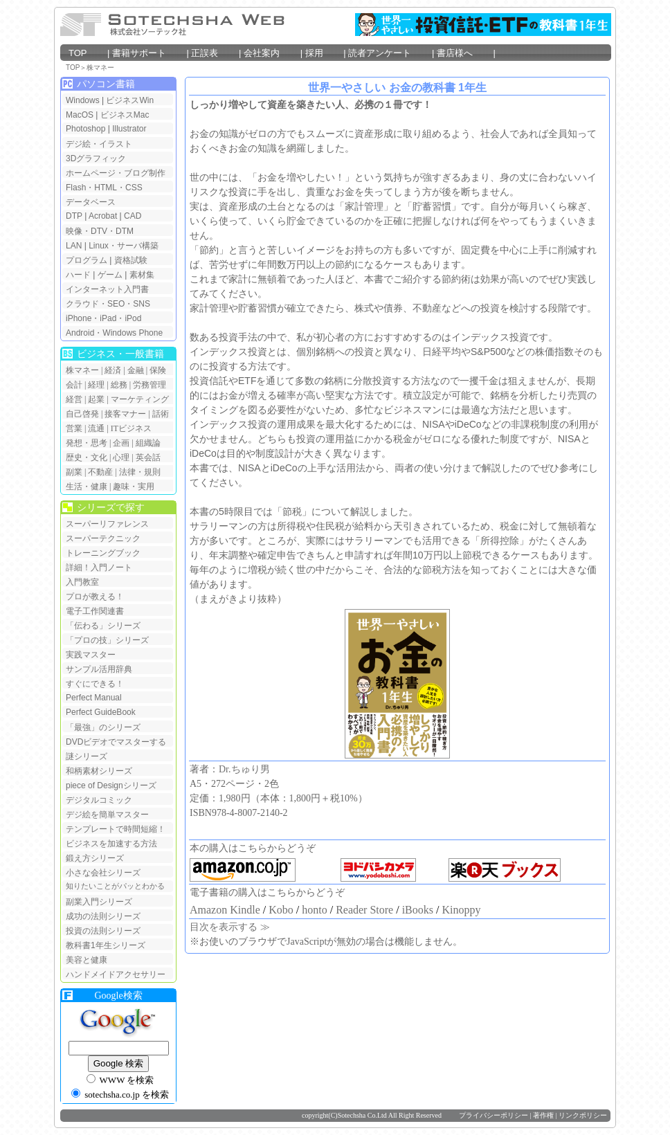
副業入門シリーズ (99, 902)
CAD (132, 216)
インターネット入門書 (107, 289)
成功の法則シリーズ (103, 916)
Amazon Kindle (225, 910)
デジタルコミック (99, 800)
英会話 (148, 457)
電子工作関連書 (95, 611)
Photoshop (87, 129)
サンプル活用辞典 (99, 669)
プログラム (86, 260)
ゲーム (110, 275)
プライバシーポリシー (493, 1115)
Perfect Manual (94, 697)
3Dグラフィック (96, 158)
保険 (158, 370)
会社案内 (271, 53)
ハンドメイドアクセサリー (115, 974)
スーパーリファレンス (107, 524)
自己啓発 (82, 414)
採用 (323, 53)
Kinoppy (461, 910)
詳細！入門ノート (99, 567)
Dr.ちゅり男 (244, 769)
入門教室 (82, 582)
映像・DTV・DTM (100, 231)
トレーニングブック (103, 553)
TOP (87, 53)
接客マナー (125, 414)
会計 (74, 385)
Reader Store (364, 910)
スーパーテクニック (103, 538)
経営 (74, 399)
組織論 (148, 443)
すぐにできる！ (95, 684)
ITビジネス (131, 428)
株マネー (100, 67)
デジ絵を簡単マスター (107, 814)
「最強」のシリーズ (103, 727)
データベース (91, 202)
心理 (121, 457)
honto (314, 910)
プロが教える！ (95, 596)
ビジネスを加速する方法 (111, 843)
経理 (96, 385)
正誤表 (213, 53)
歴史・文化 (86, 457)
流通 (96, 428)
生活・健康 (86, 486)
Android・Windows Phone (114, 333)
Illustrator (129, 129)
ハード (78, 275)
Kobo (281, 910)
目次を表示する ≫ (230, 927)
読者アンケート (388, 53)
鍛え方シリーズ (95, 858)
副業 (74, 472)
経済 (113, 370)
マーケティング (140, 399)
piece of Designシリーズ (111, 785)
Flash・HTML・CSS (104, 187)
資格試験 (130, 260)
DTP (74, 216)
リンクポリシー (583, 1115)
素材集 (141, 275)
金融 (135, 370)
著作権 (543, 1115)
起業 (96, 399)
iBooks (417, 910)
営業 (74, 428)
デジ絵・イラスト (99, 144)
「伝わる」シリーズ (103, 625)
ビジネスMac (125, 115)
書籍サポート (148, 53)
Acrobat (103, 216)
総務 (119, 385)
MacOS (79, 115)
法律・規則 (140, 472)
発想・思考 (86, 443)
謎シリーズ (86, 756)
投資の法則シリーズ (103, 931)
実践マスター (91, 655)
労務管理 (149, 385)
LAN (74, 246)
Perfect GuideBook (101, 712)
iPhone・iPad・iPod (103, 318)
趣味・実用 (133, 486)
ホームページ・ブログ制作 (115, 173)
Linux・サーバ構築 (124, 246)
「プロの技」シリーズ (107, 640)
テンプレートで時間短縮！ (115, 829)
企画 (121, 443)
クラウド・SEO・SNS (108, 304)
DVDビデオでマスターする (116, 742)
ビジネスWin (130, 100)
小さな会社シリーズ (103, 873)
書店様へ (464, 53)
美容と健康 (86, 960)
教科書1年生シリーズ (105, 945)
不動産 (100, 472)
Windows (83, 100)
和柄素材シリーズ (99, 771)
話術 (160, 414)
